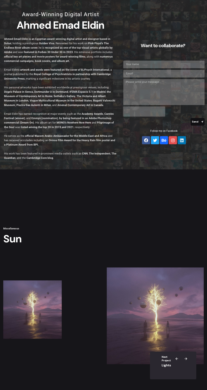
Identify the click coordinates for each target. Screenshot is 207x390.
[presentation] (144, 111)
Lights (166, 365)
